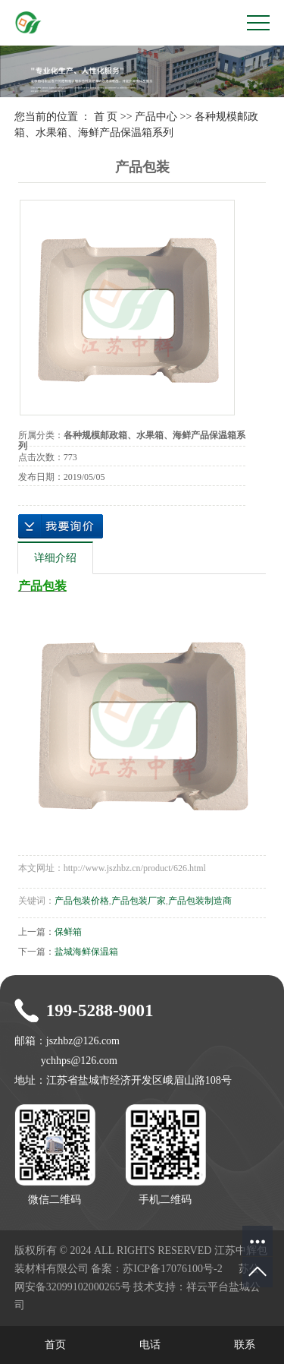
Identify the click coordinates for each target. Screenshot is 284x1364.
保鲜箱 (68, 932)
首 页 (106, 116)
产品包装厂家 (138, 900)
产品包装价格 (82, 900)
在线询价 (60, 526)
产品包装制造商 (200, 900)
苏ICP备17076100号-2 (172, 1268)
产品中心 (156, 116)
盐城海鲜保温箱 (86, 951)
